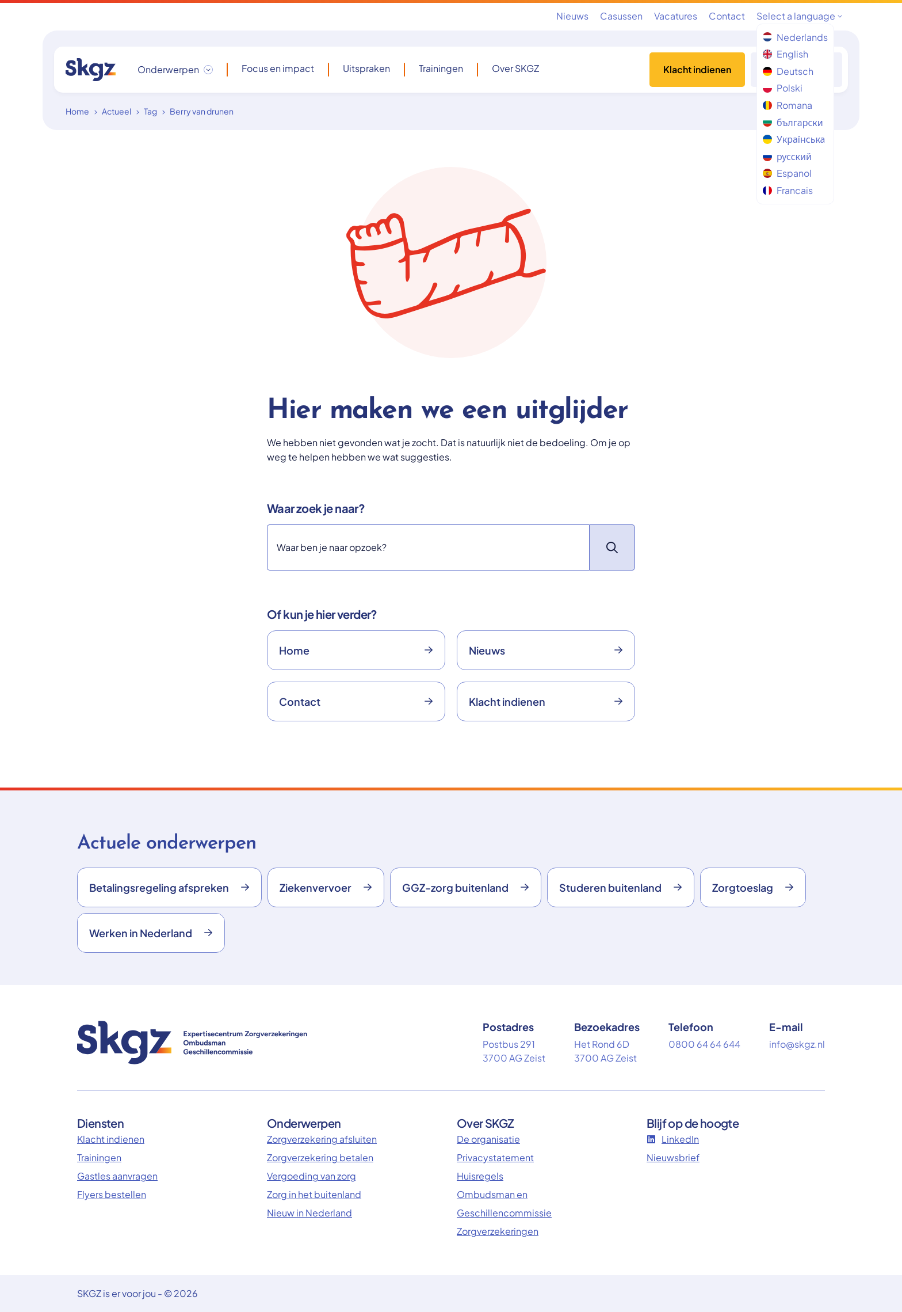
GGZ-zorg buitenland (465, 887)
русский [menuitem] (787, 156)
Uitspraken (366, 68)
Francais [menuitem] (788, 190)
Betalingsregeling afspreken (169, 887)
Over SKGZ (515, 68)
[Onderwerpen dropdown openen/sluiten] (175, 69)
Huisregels (480, 1176)
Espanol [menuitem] (787, 173)
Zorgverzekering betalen (320, 1157)
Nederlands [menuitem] (795, 37)
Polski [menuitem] (782, 88)
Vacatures (675, 16)
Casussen (621, 16)
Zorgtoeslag (753, 887)
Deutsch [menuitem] (788, 71)
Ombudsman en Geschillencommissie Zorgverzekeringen (504, 1212)
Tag (150, 111)
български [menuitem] (793, 122)
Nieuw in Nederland (309, 1213)
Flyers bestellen (111, 1194)
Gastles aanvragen (117, 1176)
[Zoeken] (428, 547)
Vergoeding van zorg (311, 1176)
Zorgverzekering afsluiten (322, 1139)
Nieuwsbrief (673, 1157)
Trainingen (441, 68)
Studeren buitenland (620, 887)
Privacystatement (495, 1157)
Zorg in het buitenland (314, 1194)
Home (77, 111)
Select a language (799, 16)
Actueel (116, 111)
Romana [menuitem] (787, 105)
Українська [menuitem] (794, 139)
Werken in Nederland (151, 933)
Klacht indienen (697, 69)
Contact (727, 16)
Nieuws (572, 16)
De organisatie (488, 1139)
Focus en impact (278, 68)
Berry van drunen (202, 111)
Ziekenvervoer (326, 887)
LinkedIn (673, 1139)
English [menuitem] (785, 54)
